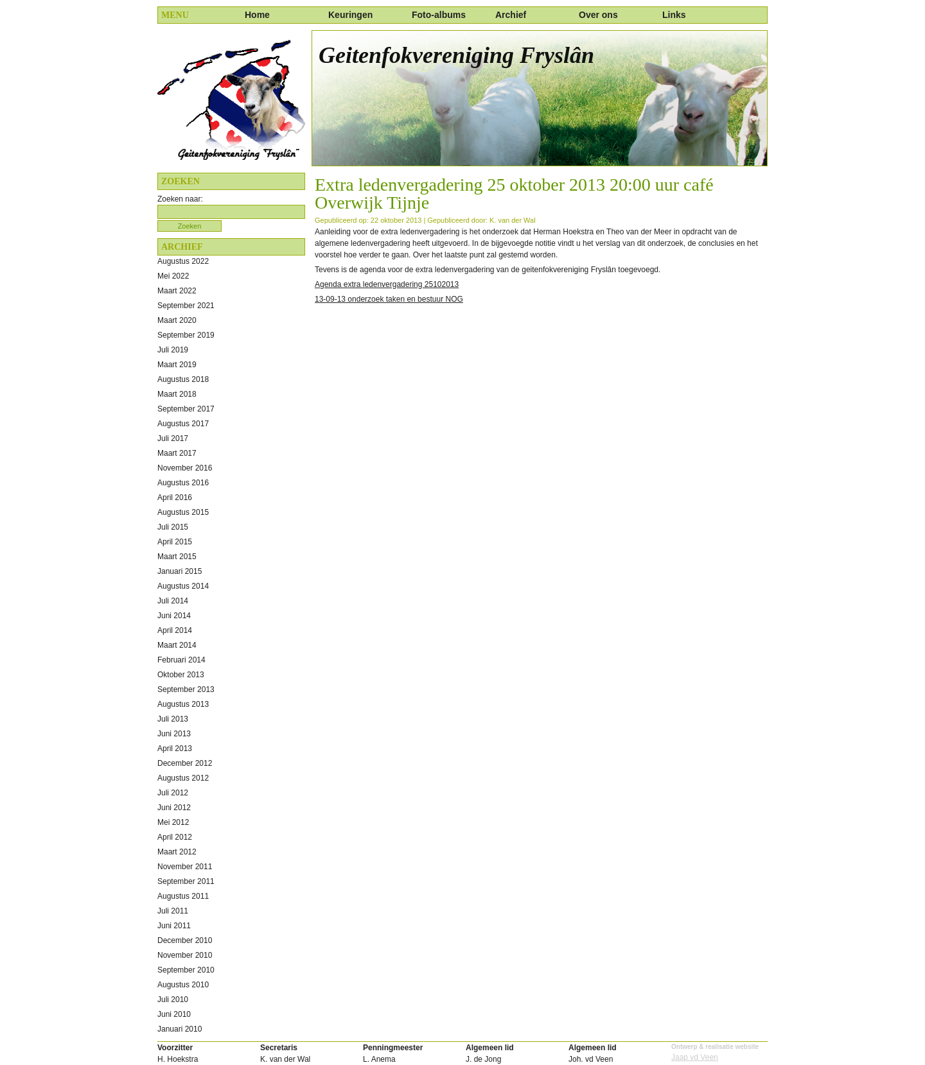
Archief (510, 15)
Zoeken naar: (180, 199)
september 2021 (186, 305)
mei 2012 (173, 822)
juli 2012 (172, 792)
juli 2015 (172, 527)
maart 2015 (177, 556)
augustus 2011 (183, 896)
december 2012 (184, 763)
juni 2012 (174, 807)
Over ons (598, 15)
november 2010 (184, 955)
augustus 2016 (183, 482)
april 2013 (174, 748)
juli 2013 (172, 718)
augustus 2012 (183, 778)
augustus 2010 (183, 984)
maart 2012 (177, 851)
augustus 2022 (183, 261)
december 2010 (184, 940)
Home (257, 15)
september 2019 (186, 335)
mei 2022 (173, 276)
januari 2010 (179, 1029)
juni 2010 (174, 1014)
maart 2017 (177, 453)
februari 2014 (181, 659)
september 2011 (186, 881)
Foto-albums (439, 15)
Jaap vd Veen (694, 1057)
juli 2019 (172, 349)
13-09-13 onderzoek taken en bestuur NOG (389, 299)
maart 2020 (177, 320)
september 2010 (186, 969)
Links (674, 15)
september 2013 (186, 689)
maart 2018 (177, 394)
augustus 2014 (183, 586)
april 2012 (174, 837)
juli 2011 (172, 910)
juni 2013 (174, 733)
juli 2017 (172, 438)
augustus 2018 (183, 379)
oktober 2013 (180, 674)
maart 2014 (177, 645)
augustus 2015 (183, 512)
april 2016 (174, 497)
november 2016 (184, 467)
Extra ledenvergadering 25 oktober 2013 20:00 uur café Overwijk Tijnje (514, 193)
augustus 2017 (183, 423)
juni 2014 (174, 615)
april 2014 (174, 630)
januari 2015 (179, 571)
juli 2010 (172, 999)
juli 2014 (172, 600)
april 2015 (174, 541)
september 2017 (186, 408)
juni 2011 (174, 925)
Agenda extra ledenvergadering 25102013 (387, 284)
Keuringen (350, 15)
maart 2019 (177, 364)
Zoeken (190, 226)
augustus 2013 (183, 704)
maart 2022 (177, 290)
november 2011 (184, 866)
